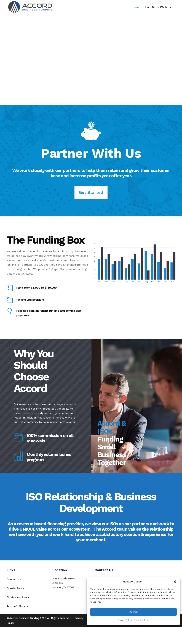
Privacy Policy (141, 620)
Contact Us (14, 579)
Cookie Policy (124, 620)
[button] (175, 581)
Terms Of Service (18, 606)
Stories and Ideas (18, 597)
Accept (133, 611)
